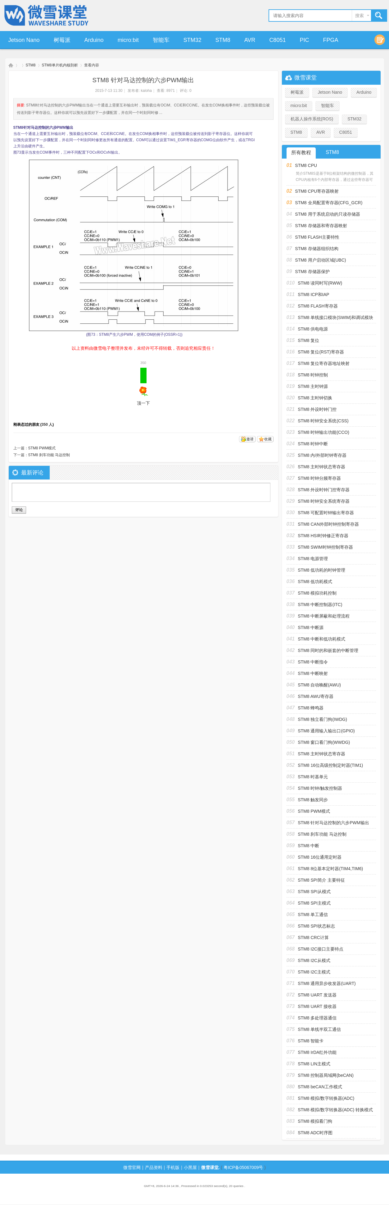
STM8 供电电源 (313, 328)
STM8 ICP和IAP (313, 294)
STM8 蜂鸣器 (310, 707)
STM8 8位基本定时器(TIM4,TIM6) (330, 868)
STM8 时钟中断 (313, 443)
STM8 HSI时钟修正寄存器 (323, 535)
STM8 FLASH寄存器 (317, 305)
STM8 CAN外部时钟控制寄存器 (328, 524)
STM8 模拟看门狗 (315, 1121)
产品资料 (153, 1167)
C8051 (277, 40)
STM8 (222, 40)
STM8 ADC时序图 (315, 1132)
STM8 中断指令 (313, 661)
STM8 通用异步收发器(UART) (326, 983)
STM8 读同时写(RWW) (320, 283)
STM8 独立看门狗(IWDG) (322, 719)
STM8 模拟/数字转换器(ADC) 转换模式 (335, 1109)
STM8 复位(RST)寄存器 (321, 351)
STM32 (192, 40)
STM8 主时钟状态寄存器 (321, 466)
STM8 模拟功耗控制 (317, 593)
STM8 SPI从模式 (314, 891)
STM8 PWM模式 (42, 448)
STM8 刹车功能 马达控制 (49, 455)
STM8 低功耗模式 (315, 581)
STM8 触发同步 (313, 799)
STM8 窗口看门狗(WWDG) (324, 742)
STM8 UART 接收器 (317, 1006)
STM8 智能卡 (310, 1040)
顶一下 (143, 387)
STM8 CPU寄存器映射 (317, 191)
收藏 (268, 439)
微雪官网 (132, 1167)
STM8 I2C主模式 (314, 971)
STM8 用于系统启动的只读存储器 (327, 214)
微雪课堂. (210, 1167)
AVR (250, 40)
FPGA (330, 40)
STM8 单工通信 (313, 914)
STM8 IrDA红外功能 (317, 1052)
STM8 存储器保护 (312, 271)
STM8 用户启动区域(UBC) (320, 260)
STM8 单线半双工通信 (319, 1029)
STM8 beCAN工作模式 (320, 1086)
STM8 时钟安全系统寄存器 (324, 501)
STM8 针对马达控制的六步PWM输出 (333, 822)
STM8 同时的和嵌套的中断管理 (328, 650)
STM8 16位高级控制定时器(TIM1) (330, 765)
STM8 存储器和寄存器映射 (321, 225)
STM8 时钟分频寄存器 (319, 478)
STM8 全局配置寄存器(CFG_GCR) (328, 202)
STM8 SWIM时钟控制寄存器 (325, 547)
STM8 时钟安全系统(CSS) (323, 420)
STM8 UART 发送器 (317, 994)
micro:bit (128, 40)
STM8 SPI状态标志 (316, 926)
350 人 (47, 424)
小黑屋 (190, 1167)
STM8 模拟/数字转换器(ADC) (326, 1098)
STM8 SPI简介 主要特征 (321, 880)
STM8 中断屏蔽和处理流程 (324, 616)
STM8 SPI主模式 (314, 903)
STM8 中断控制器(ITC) (320, 604)
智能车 (161, 40)
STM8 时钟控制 (313, 374)
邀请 (250, 439)
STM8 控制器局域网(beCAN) (326, 1075)
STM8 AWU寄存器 (315, 696)
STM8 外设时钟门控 (317, 409)
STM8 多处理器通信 (317, 1017)
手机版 (172, 1167)
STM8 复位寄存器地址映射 (324, 363)
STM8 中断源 (310, 627)
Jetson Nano (24, 40)
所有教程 (301, 152)
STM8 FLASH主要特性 (317, 237)
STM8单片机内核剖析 (60, 65)
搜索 (359, 15)
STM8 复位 (308, 340)
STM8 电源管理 (313, 558)
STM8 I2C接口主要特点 (320, 948)
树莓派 (62, 40)
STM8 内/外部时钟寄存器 (322, 455)
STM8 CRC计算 (313, 937)
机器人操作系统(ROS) (312, 118)
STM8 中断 (308, 845)
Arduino (94, 40)
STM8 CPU (306, 165)
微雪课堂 (10, 65)
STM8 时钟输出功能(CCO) (323, 432)
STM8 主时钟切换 (315, 397)
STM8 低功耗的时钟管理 (321, 570)
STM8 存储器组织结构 (316, 248)
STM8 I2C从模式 (314, 960)
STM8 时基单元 (313, 776)
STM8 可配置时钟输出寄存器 (326, 512)
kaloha (146, 90)
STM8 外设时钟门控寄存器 (324, 489)
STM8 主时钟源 (313, 386)
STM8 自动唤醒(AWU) (319, 684)
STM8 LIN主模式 (314, 1063)
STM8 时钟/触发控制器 (320, 788)
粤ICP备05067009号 (243, 1167)
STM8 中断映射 (313, 673)
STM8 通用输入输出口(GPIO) (326, 730)
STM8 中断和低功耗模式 (321, 638)
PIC (304, 40)
